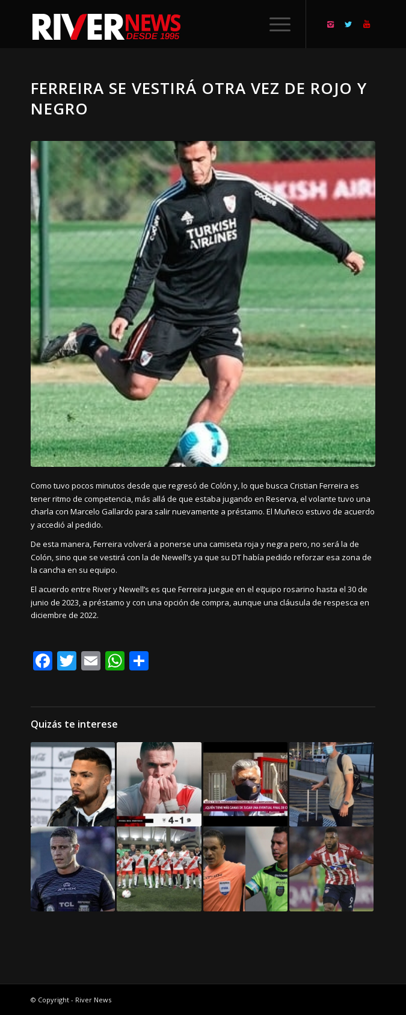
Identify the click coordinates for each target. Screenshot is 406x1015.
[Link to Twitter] (348, 24)
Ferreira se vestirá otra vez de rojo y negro (199, 98)
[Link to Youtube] (366, 24)
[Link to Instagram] (330, 24)
